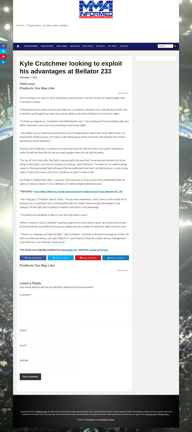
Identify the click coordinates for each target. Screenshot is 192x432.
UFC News (100, 46)
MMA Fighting (47, 46)
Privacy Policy (164, 418)
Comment (26, 299)
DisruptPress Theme (106, 424)
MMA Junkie (61, 46)
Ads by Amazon (123, 93)
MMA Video (88, 46)
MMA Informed (31, 46)
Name (24, 334)
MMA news (75, 46)
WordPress (91, 424)
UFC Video (112, 46)
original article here (100, 254)
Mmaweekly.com (70, 254)
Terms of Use (150, 418)
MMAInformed (41, 416)
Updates (124, 46)
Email (23, 349)
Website (24, 364)
